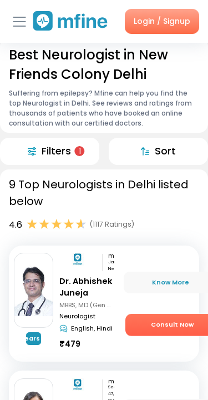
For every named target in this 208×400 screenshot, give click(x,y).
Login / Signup (162, 21)
